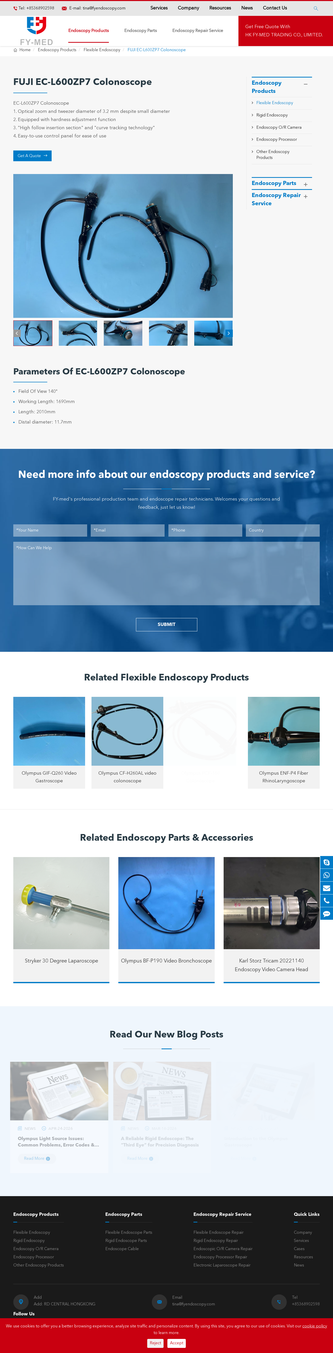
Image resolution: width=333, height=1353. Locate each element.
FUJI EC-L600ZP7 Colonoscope (157, 50)
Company (188, 8)
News (247, 8)
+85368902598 (39, 8)
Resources (220, 8)
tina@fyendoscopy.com (104, 8)
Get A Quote (33, 156)
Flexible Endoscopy (102, 50)
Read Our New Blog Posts (166, 1035)
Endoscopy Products (88, 31)
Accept (176, 1343)
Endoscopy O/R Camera (279, 128)
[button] (17, 333)
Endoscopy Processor (276, 140)
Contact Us (275, 8)
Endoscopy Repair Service (197, 31)
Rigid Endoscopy (272, 115)
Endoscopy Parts (140, 31)
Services (159, 8)
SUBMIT (166, 624)
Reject (155, 1343)
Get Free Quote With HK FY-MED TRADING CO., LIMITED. (284, 31)
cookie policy (314, 1326)
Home (25, 50)
